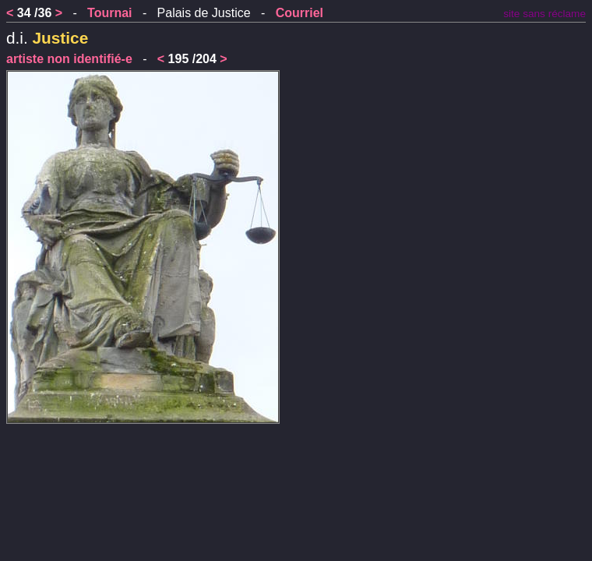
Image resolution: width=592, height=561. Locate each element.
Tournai (109, 12)
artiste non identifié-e (69, 58)
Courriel (299, 12)
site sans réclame (544, 13)
